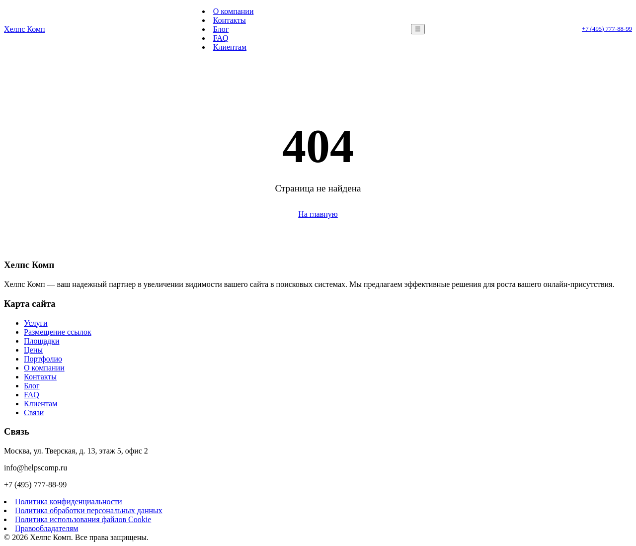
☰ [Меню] (418, 29)
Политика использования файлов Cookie (83, 519)
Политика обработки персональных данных (88, 510)
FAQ (221, 38)
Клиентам (229, 47)
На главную (318, 214)
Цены (33, 350)
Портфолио (43, 359)
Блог (221, 29)
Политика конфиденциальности (68, 501)
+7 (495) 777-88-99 (607, 28)
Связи (34, 412)
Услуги (36, 323)
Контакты (229, 20)
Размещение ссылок (57, 332)
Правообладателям (46, 528)
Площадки (41, 341)
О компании (233, 11)
